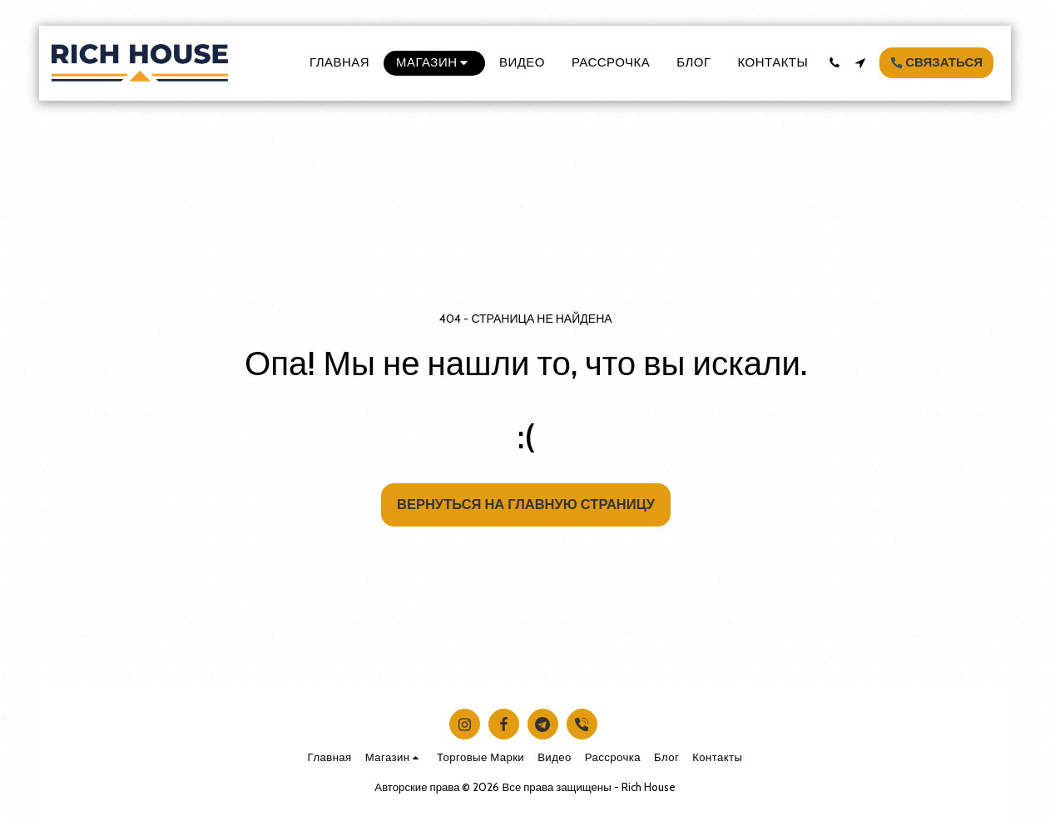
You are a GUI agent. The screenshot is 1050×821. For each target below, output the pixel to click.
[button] (834, 63)
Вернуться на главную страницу (526, 504)
